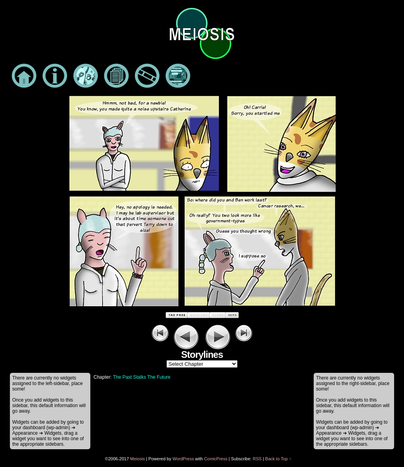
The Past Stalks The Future (141, 377)
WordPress (183, 458)
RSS (257, 458)
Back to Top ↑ (278, 458)
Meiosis (137, 458)
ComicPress (215, 458)
